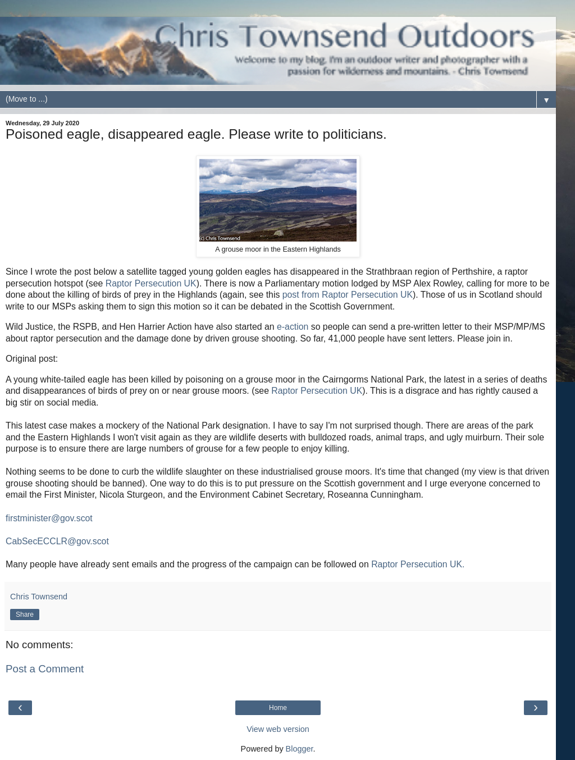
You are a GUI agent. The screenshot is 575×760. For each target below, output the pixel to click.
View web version (278, 729)
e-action (294, 326)
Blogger (299, 748)
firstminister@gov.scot (49, 518)
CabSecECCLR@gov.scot (57, 541)
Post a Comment (45, 669)
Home (278, 708)
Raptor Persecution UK (151, 283)
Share (25, 614)
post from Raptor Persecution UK (347, 294)
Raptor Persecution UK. (417, 564)
